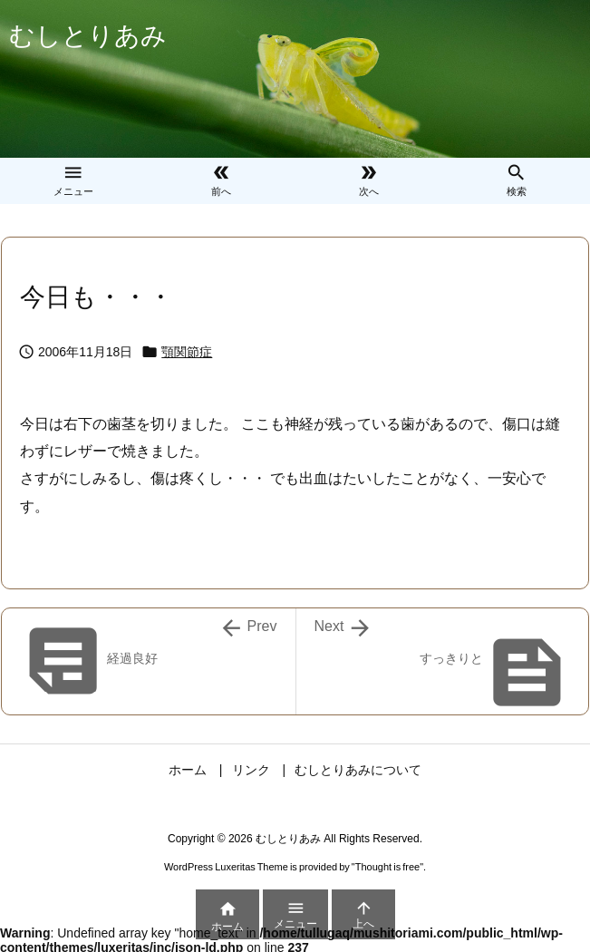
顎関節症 (186, 352)
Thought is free (387, 866)
